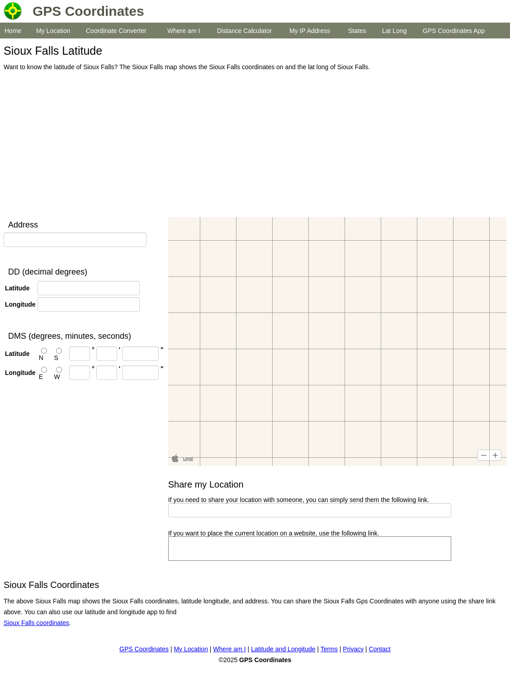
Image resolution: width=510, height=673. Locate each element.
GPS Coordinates (144, 649)
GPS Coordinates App (454, 30)
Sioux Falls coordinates (36, 622)
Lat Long (394, 30)
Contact (380, 649)
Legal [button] (188, 458)
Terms (329, 649)
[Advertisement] (252, 144)
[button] (483, 455)
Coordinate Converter (116, 30)
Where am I (183, 30)
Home (13, 30)
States (357, 30)
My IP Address (309, 30)
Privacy (353, 649)
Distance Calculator (244, 30)
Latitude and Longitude (283, 649)
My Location (53, 30)
